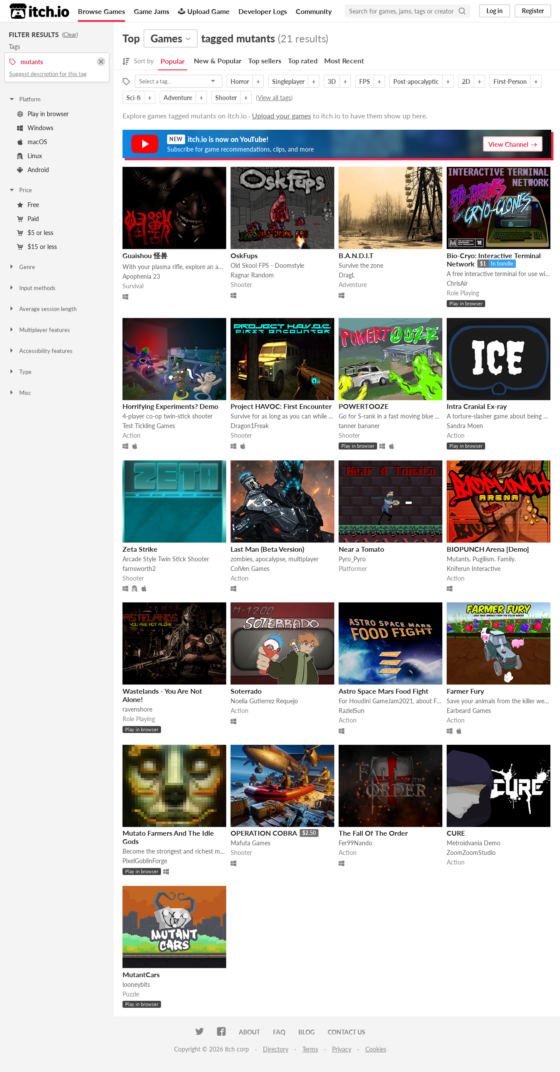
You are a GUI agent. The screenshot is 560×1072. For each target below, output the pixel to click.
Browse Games (101, 11)
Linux (29, 155)
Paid (28, 218)
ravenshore (137, 709)
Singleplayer (288, 81)
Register (533, 10)
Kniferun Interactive (473, 568)
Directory (275, 1049)
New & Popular (218, 60)
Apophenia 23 (141, 276)
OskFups (244, 255)
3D (332, 81)
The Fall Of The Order (373, 833)
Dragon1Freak (250, 425)
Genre (21, 266)
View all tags (274, 97)
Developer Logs (262, 11)
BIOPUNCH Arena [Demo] (488, 549)
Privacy (341, 1049)
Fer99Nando (355, 843)
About (249, 1032)
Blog (306, 1032)
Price (20, 190)
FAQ (279, 1032)
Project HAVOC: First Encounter (281, 406)
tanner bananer (359, 425)
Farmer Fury (465, 691)
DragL (347, 275)
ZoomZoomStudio (471, 852)
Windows (35, 127)
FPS (364, 81)
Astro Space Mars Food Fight (383, 691)
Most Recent (344, 60)
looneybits (136, 984)
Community (314, 11)
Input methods (32, 287)
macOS (32, 141)
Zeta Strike (140, 549)
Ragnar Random (252, 275)
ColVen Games (250, 568)
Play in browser (43, 114)
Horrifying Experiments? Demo (170, 406)
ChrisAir (457, 283)
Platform (24, 99)
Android (33, 169)
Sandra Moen (465, 425)
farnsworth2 (139, 568)
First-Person (510, 81)
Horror (240, 81)
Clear (70, 34)
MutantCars (141, 974)
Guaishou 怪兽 (145, 255)
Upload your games (281, 115)
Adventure (178, 97)
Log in (494, 10)
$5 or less (35, 232)
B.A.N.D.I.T (356, 255)
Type (20, 371)
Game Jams (151, 11)
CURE (456, 833)
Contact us (346, 1032)
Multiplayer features (39, 329)
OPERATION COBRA (264, 833)
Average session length (42, 308)
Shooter (226, 97)
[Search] (462, 10)
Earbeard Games (469, 710)
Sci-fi (133, 97)
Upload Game (204, 11)
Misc (19, 392)
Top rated (303, 60)
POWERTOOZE (363, 406)
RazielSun (351, 710)
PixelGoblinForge (144, 861)
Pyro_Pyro (352, 559)
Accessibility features (40, 350)
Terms (310, 1049)
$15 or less (37, 246)
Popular (173, 61)
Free (28, 204)
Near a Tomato (361, 549)
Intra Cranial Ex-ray (477, 406)
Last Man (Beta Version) (267, 549)
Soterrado (246, 691)
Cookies (375, 1049)
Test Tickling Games (148, 425)
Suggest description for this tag (48, 73)
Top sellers (264, 60)
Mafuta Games (250, 843)
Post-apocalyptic (416, 81)
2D (466, 81)
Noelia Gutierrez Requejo (264, 701)
